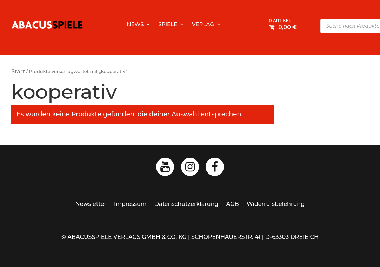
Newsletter (90, 204)
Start (18, 71)
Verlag (203, 24)
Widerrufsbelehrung (276, 204)
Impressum (130, 204)
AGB (232, 204)
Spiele (167, 24)
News (135, 24)
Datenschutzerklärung (186, 204)
